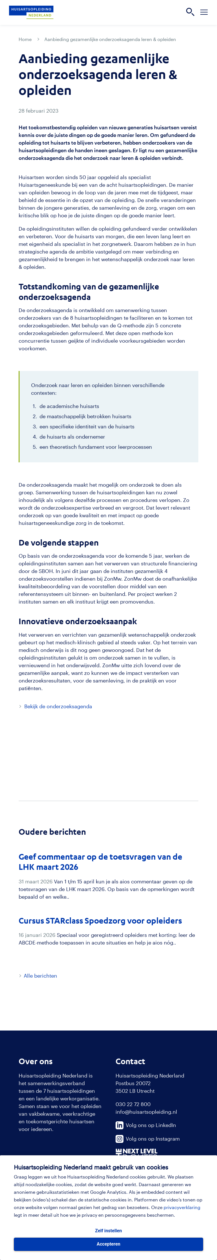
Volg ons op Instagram (148, 1138)
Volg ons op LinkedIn (146, 1125)
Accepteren (108, 1244)
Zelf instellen (108, 1230)
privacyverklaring (182, 1207)
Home (25, 39)
